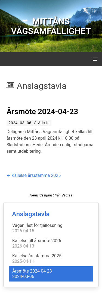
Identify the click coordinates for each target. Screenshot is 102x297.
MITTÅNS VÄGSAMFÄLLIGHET (51, 26)
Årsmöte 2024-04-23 (42, 111)
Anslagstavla (31, 214)
